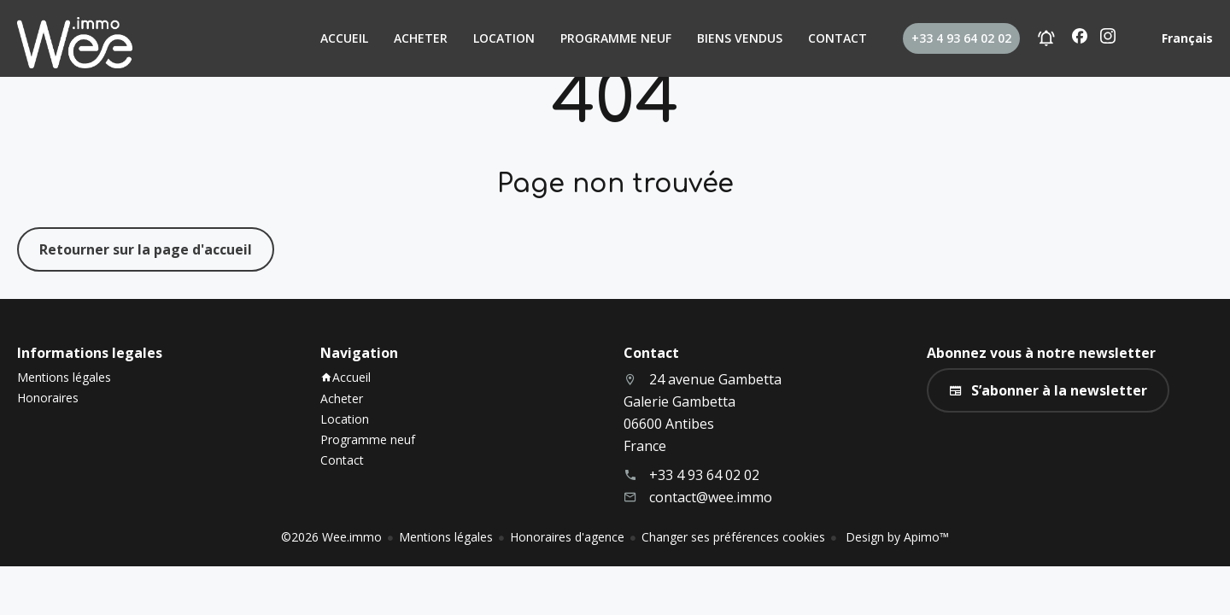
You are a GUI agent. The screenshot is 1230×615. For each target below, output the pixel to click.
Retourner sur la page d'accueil (145, 249)
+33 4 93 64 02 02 (704, 475)
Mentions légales (446, 537)
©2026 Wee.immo (331, 537)
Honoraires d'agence (567, 537)
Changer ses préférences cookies (733, 537)
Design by (895, 537)
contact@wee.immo (710, 497)
